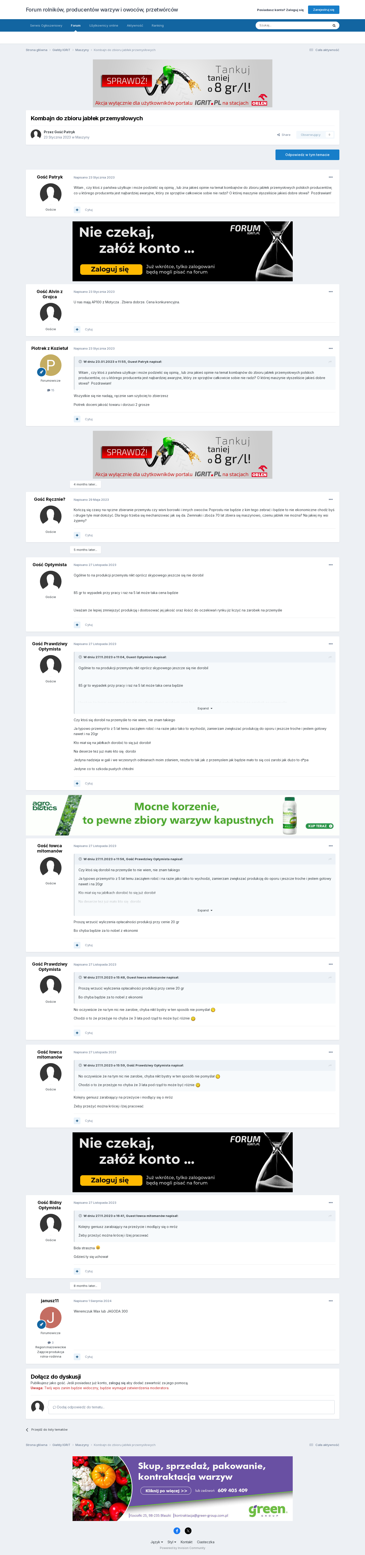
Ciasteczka (205, 1542)
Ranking (158, 25)
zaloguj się (117, 1383)
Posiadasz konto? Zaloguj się (280, 10)
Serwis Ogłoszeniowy (46, 25)
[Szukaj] (280, 25)
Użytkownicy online (103, 25)
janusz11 (50, 1300)
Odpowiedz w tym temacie (307, 155)
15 (50, 390)
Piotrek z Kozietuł (49, 348)
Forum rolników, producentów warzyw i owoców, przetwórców (102, 9)
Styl (172, 1542)
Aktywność (135, 25)
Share (284, 135)
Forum (76, 27)
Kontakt (186, 1542)
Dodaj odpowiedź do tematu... (79, 1407)
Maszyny (82, 137)
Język (157, 1542)
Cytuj (89, 210)
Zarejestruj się (323, 10)
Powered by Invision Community (182, 1548)
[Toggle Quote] (81, 361)
